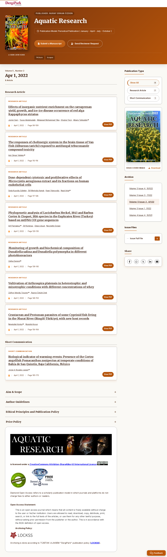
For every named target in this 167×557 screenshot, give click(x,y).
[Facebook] (129, 261)
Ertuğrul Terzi (66, 120)
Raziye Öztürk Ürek (39, 293)
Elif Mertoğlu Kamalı (36, 191)
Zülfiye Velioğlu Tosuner (18, 293)
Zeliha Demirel (14, 261)
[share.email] (157, 261)
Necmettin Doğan (53, 226)
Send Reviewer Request (85, 43)
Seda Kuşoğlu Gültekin (17, 191)
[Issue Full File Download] (157, 238)
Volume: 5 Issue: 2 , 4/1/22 (141, 202)
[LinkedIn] (150, 261)
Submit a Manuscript (50, 43)
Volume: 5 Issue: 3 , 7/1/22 (140, 195)
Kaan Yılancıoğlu (52, 191)
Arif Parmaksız (14, 226)
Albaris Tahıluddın (80, 120)
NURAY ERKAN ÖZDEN (61, 13)
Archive (129, 177)
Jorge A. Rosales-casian (18, 370)
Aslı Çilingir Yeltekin (16, 155)
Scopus (50, 57)
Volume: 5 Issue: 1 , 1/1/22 (140, 208)
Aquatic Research (60, 21)
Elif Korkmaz (28, 226)
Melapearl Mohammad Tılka (48, 120)
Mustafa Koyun (32, 324)
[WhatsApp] (136, 261)
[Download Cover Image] (154, 168)
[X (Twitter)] (143, 261)
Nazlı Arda (65, 191)
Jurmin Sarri (13, 120)
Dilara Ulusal (40, 226)
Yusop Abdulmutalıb (28, 120)
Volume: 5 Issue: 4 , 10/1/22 (141, 188)
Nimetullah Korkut (15, 324)
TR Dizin (39, 57)
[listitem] (143, 83)
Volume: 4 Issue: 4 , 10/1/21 (140, 215)
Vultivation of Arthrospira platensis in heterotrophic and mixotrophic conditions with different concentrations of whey (51, 285)
